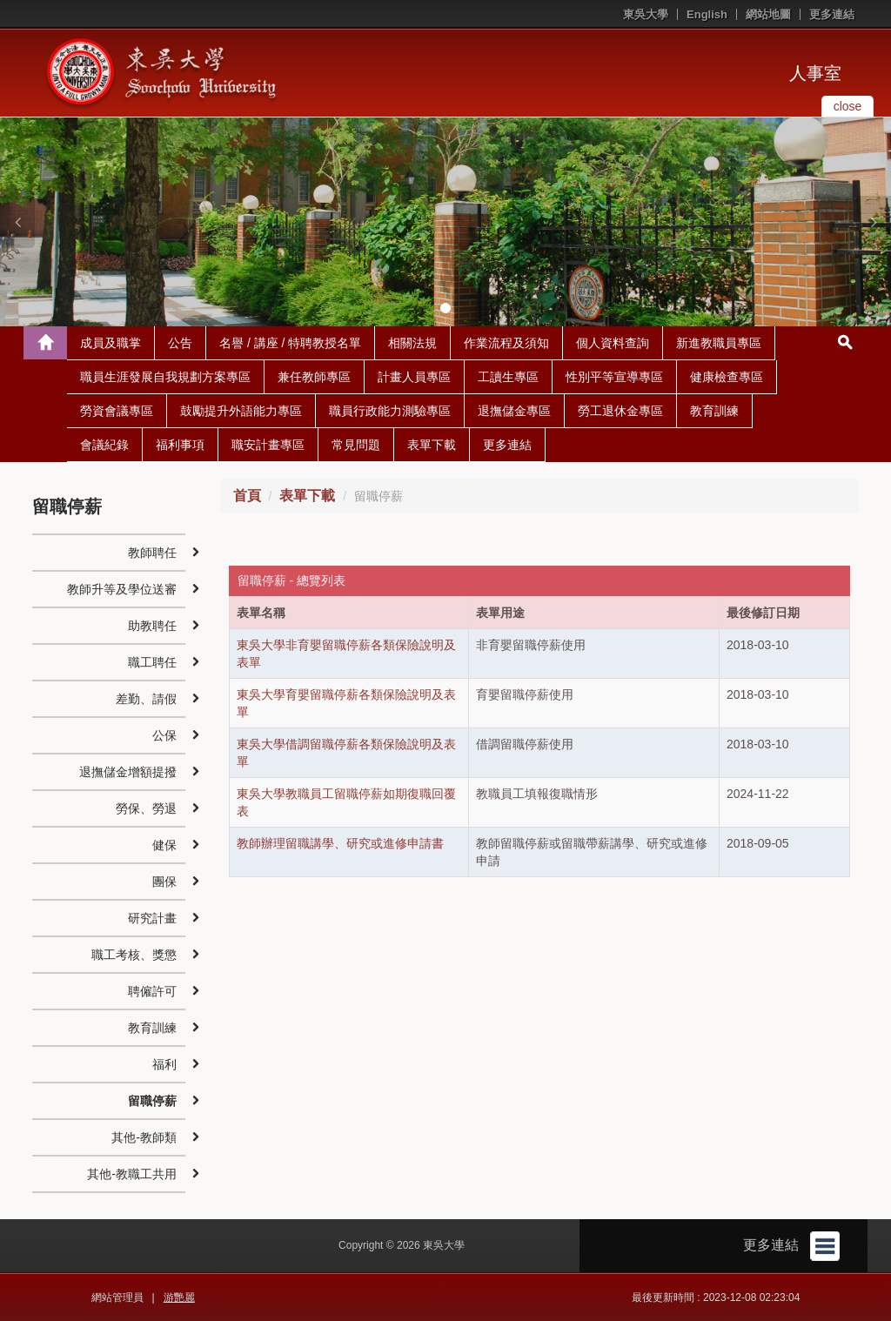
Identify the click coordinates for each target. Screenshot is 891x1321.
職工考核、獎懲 (134, 955)
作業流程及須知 (506, 343)
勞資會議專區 (116, 411)
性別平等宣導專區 (614, 377)
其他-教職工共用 (132, 1174)
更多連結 (831, 14)
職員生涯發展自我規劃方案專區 (165, 377)
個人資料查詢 (612, 343)
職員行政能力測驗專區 (390, 411)
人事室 (815, 73)
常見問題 (356, 445)
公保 (164, 735)
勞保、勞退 (146, 808)
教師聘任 (152, 553)
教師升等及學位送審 (122, 589)
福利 (164, 1064)
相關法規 (412, 343)
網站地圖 (768, 14)
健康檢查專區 (726, 377)
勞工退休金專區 (620, 411)
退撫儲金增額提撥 (128, 772)
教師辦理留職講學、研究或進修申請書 (340, 843)
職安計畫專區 (268, 445)
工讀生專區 (508, 377)
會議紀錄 (104, 445)
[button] (17, 222)
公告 (180, 343)
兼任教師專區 (314, 377)
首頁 (247, 495)
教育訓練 (714, 411)
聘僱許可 (152, 991)
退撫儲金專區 (514, 411)
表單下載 (431, 445)
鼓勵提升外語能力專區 (241, 411)
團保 (164, 881)
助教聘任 (152, 626)
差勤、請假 (146, 699)
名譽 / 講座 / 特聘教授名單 (290, 343)
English (707, 14)
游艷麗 (179, 1297)
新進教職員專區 (718, 343)
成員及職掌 (110, 343)
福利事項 (180, 445)
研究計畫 (152, 918)
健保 (164, 845)
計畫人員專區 (414, 377)
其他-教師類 (144, 1137)
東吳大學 (645, 14)
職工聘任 (152, 662)
